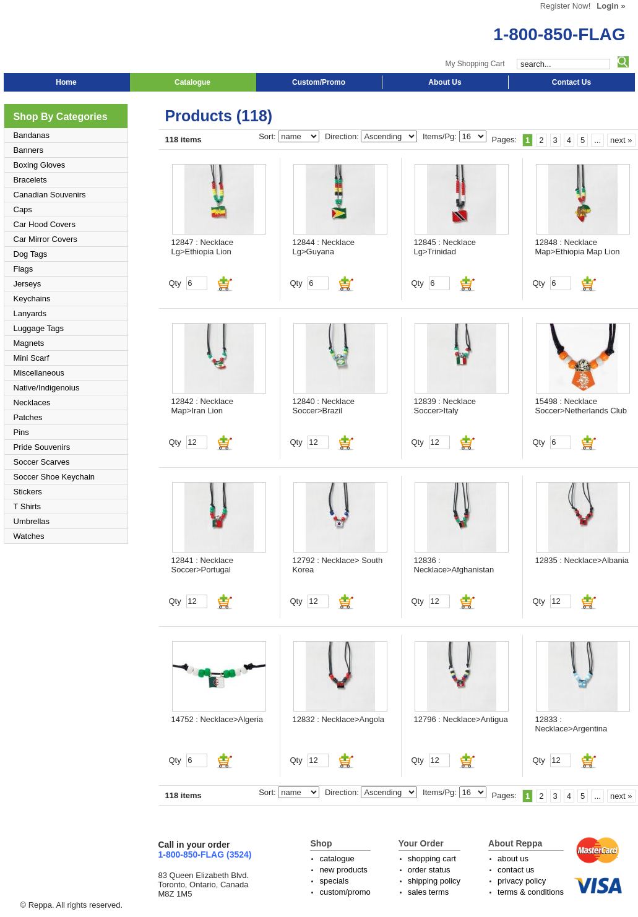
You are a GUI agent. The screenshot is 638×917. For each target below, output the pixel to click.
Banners (28, 150)
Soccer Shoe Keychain (54, 476)
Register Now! (565, 6)
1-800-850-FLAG (559, 34)
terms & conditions (531, 892)
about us (513, 858)
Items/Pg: (441, 136)
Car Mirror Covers (45, 239)
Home (66, 82)
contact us (516, 869)
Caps (23, 209)
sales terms (428, 892)
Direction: (343, 136)
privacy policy (522, 880)
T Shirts (27, 506)
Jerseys (27, 283)
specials (333, 880)
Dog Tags (31, 254)
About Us (444, 82)
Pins (21, 432)
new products (343, 869)
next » (621, 140)
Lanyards (30, 313)
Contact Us (571, 82)
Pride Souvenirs (42, 447)
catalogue (336, 858)
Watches (29, 536)
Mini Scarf (32, 358)
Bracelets (30, 179)
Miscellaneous (39, 372)
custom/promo (344, 892)
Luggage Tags (39, 328)
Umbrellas (32, 521)
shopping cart (432, 858)
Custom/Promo (318, 82)
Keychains (32, 298)
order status (429, 869)
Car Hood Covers (44, 224)
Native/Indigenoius (47, 387)
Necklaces (32, 402)
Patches (28, 417)
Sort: (268, 136)
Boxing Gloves (40, 165)
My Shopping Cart (474, 63)
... (597, 140)
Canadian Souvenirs (50, 194)
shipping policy (434, 880)
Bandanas (32, 135)
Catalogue (192, 82)
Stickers (28, 491)
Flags (23, 268)
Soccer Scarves (42, 462)
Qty (175, 283)
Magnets (29, 343)
